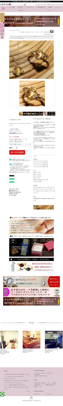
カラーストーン (26, 36)
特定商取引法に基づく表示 (49, 384)
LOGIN (61, 4)
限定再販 (50, 7)
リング (23, 36)
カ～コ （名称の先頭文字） (34, 36)
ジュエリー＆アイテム (18, 36)
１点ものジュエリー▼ (30, 7)
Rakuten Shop (36, 394)
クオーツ (40, 36)
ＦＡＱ (40, 386)
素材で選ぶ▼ (21, 7)
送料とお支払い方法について (48, 34)
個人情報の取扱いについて (38, 384)
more (28, 391)
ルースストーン (58, 7)
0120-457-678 (38, 4)
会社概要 (35, 386)
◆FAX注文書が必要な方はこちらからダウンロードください (19, 172)
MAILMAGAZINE (51, 4)
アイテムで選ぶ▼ (12, 7)
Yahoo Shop (49, 394)
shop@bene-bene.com (43, 375)
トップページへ (12, 36)
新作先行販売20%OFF (41, 7)
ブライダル (49, 10)
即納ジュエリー (21, 10)
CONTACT (44, 4)
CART (56, 4)
